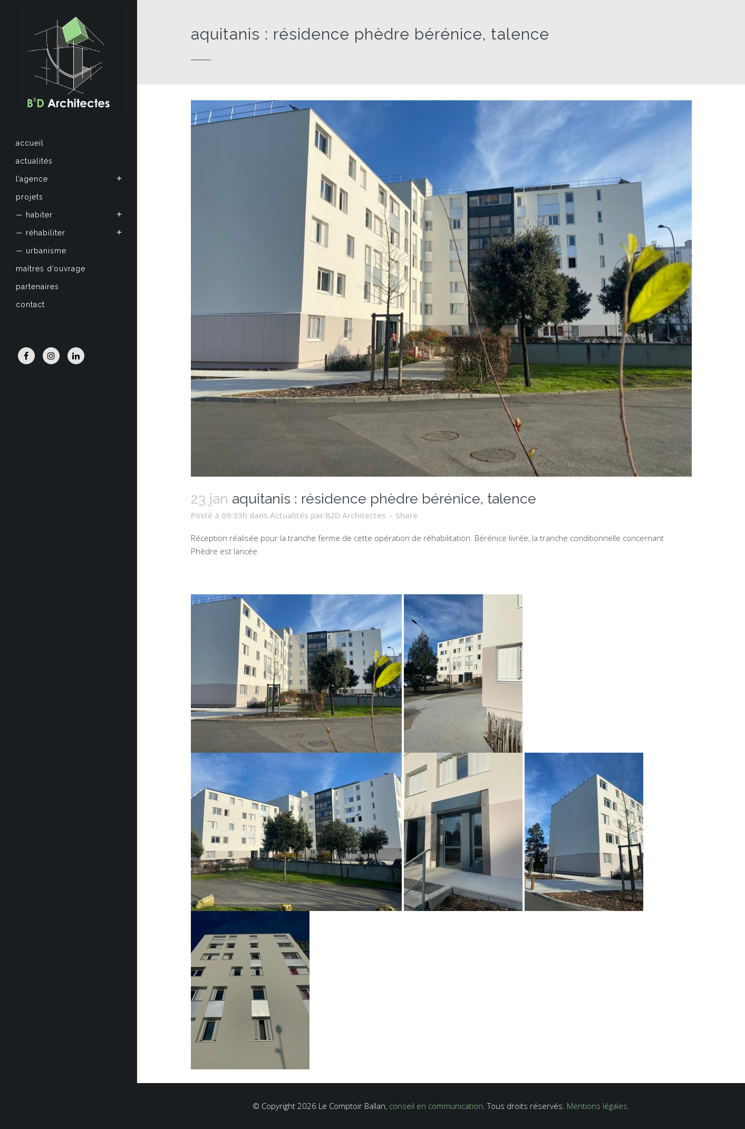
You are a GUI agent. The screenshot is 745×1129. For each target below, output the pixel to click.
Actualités (289, 515)
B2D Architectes (355, 515)
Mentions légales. (598, 1105)
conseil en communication (436, 1105)
